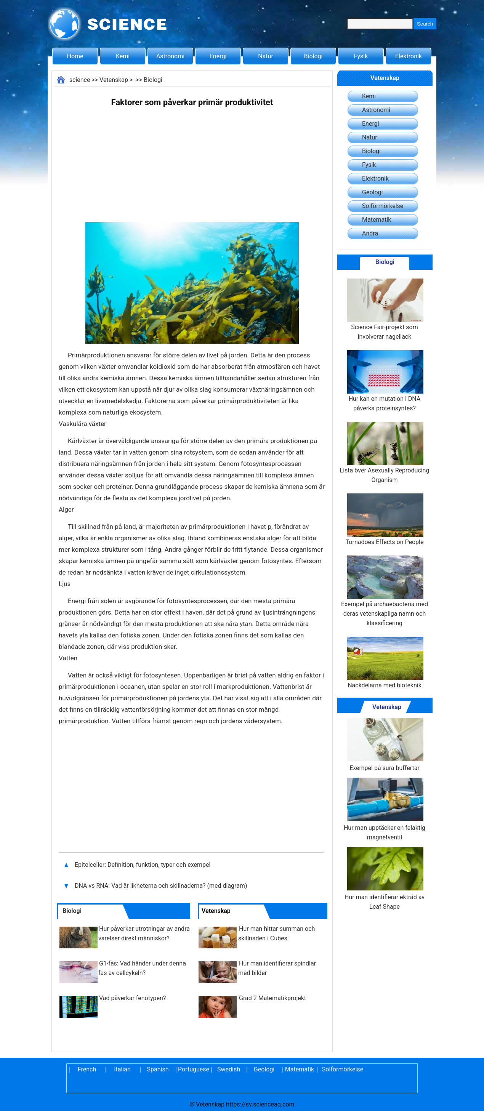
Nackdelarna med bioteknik (384, 663)
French (87, 1069)
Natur (265, 56)
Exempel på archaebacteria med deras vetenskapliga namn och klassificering (384, 591)
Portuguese (193, 1069)
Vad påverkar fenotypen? (132, 998)
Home (75, 56)
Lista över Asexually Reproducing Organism (385, 453)
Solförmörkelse (382, 206)
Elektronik (408, 56)
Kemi (123, 56)
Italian (122, 1069)
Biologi (313, 56)
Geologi (372, 192)
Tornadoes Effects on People (385, 519)
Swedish (228, 1069)
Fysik (361, 56)
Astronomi (170, 56)
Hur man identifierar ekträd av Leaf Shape (385, 878)
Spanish (158, 1069)
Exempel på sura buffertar (384, 745)
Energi (218, 56)
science (79, 79)
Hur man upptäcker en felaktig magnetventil (384, 809)
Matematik (376, 219)
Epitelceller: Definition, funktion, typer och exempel (142, 864)
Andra (370, 233)
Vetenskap (113, 79)
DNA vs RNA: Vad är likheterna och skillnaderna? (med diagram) (161, 885)
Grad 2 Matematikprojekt (272, 998)
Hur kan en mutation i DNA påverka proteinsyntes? (384, 381)
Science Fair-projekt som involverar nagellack (384, 309)
